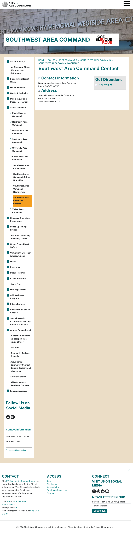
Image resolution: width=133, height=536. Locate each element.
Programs (15, 267)
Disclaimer (52, 484)
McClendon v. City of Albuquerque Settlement (20, 70)
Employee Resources (57, 490)
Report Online (8, 504)
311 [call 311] (8, 501)
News (13, 261)
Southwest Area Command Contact (21, 200)
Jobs (49, 481)
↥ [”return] (129, 471)
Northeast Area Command (19, 123)
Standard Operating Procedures (20, 219)
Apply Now (15, 284)
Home (41, 60)
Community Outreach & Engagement (20, 254)
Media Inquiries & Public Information (19, 100)
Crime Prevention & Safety (19, 245)
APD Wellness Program (17, 297)
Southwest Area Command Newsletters (21, 189)
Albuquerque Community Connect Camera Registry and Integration (20, 366)
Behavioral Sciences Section (20, 311)
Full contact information (16, 450)
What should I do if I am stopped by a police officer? (20, 339)
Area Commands (68, 60)
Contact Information (18, 429)
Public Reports (17, 273)
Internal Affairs (17, 304)
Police (51, 60)
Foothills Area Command (19, 114)
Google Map (104, 84)
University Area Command (19, 149)
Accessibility (53, 487)
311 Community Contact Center (21, 481)
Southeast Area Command (19, 141)
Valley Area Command (18, 211)
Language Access (18, 391)
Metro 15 (14, 347)
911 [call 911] (17, 507)
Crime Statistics (18, 278)
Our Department (18, 289)
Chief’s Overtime (18, 376)
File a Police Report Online (19, 80)
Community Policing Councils (20, 354)
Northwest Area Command (20, 132)
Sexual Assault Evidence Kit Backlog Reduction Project (20, 321)
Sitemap (51, 493)
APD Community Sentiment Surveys (19, 384)
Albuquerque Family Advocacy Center (20, 237)
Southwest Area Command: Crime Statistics (21, 177)
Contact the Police (19, 93)
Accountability (17, 61)
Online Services (17, 87)
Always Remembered (20, 330)
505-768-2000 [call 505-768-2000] (20, 501)
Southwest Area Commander (21, 167)
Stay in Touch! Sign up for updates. (108, 502)
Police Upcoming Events (18, 228)
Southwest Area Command (95, 60)
